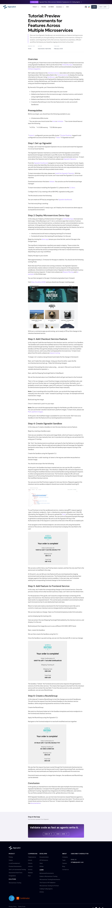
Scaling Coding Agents (46, 889)
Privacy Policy (13, 906)
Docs (67, 7)
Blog (63, 866)
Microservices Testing (15, 883)
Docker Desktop (66, 135)
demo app (45, 239)
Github (41, 866)
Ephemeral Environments (47, 873)
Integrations (12, 876)
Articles (42, 892)
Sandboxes (51, 77)
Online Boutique (67, 65)
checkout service (53, 73)
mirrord (30, 860)
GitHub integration (34, 69)
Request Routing (68, 272)
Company (65, 857)
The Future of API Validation (47, 882)
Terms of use (21, 906)
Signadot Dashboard (41, 163)
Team (63, 860)
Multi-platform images (35, 412)
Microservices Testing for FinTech (49, 885)
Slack (41, 863)
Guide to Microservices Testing (48, 876)
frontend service (62, 75)
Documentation (44, 857)
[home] (9, 7)
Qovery (30, 869)
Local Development (14, 863)
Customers (51, 7)
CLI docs (72, 187)
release (51, 181)
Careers (64, 863)
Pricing (43, 7)
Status (11, 860)
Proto (64, 514)
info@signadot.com (77, 862)
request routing (55, 353)
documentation (35, 803)
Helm (58, 137)
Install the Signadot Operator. (65, 173)
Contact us (65, 869)
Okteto (30, 863)
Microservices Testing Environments (50, 879)
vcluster (30, 866)
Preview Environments (15, 866)
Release (30, 872)
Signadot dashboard (65, 199)
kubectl (31, 135)
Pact (29, 876)
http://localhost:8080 (38, 282)
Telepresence (32, 857)
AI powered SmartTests (15, 872)
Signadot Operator (70, 159)
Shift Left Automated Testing (17, 869)
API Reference (44, 860)
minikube (60, 121)
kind (53, 121)
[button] (35, 6)
